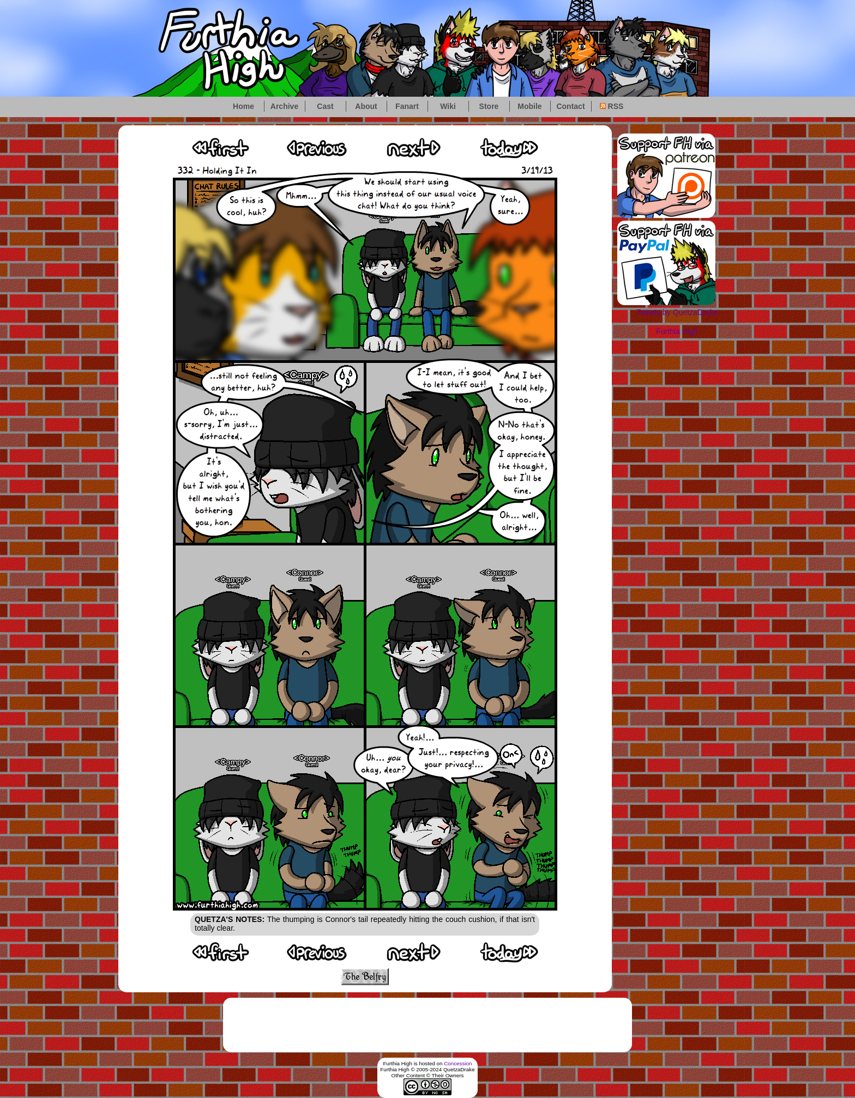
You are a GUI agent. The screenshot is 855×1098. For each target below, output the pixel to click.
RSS (612, 106)
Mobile (529, 106)
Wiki (448, 106)
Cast (325, 106)
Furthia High (676, 331)
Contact (570, 106)
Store (489, 106)
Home (243, 106)
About (366, 106)
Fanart (407, 106)
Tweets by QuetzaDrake (677, 312)
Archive (284, 106)
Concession (458, 1063)
